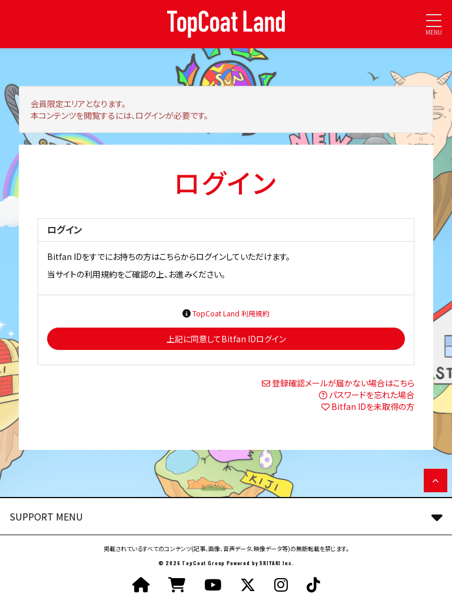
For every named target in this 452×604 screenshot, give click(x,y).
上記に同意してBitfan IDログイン (226, 339)
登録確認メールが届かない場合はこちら (343, 383)
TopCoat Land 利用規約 (231, 313)
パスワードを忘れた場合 (371, 395)
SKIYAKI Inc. (277, 562)
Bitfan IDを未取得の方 (372, 406)
